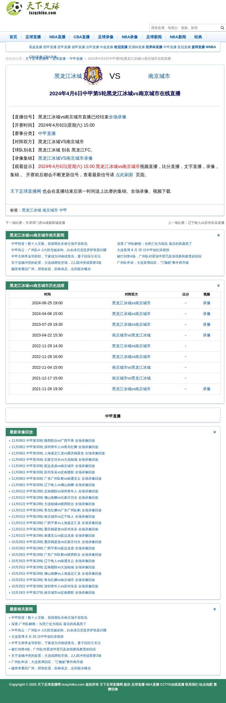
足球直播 (33, 37)
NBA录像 (130, 37)
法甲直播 (92, 47)
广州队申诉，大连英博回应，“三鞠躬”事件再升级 (153, 263)
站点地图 (205, 684)
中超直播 (106, 47)
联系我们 (191, 684)
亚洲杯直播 (136, 47)
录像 (207, 303)
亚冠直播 (184, 47)
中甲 (63, 210)
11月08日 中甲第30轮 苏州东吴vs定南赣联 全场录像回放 (53, 472)
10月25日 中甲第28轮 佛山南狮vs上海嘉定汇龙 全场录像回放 (56, 574)
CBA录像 (50, 57)
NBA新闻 (178, 37)
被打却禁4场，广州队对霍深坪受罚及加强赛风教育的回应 (159, 256)
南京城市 (159, 76)
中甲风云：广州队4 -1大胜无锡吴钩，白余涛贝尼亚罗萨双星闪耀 (59, 250)
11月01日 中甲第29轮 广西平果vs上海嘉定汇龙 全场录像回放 (56, 523)
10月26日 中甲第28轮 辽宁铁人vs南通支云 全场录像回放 (53, 561)
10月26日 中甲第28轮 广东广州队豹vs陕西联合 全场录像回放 (56, 555)
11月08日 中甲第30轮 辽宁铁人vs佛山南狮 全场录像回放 (53, 485)
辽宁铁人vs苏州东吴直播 (206, 223)
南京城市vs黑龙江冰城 (131, 335)
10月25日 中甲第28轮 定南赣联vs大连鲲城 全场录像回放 (53, 567)
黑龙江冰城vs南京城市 (131, 303)
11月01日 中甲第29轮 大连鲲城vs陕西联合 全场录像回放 (53, 504)
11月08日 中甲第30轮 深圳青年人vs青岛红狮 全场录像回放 (54, 447)
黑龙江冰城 (68, 76)
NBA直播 (57, 37)
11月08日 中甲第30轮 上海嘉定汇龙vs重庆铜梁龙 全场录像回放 (58, 453)
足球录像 (105, 37)
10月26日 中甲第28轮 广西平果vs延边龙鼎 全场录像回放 (53, 548)
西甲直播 (50, 47)
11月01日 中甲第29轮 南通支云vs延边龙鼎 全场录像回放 (53, 536)
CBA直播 (82, 37)
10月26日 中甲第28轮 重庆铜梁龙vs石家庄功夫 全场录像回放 (56, 542)
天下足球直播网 (25, 191)
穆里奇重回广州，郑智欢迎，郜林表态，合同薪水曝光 (51, 269)
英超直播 (35, 47)
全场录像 (117, 117)
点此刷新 (124, 174)
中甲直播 (170, 47)
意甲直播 (64, 47)
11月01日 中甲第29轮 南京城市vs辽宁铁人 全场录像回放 (53, 517)
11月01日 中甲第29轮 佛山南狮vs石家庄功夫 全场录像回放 (54, 498)
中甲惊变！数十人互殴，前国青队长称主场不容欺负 (49, 244)
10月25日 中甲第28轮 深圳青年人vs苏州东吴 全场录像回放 (54, 586)
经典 (198, 37)
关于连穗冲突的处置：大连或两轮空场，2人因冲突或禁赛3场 (56, 263)
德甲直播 (78, 47)
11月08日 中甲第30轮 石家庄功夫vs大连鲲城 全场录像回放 (54, 460)
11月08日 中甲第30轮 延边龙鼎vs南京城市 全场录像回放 (53, 466)
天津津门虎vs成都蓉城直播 (45, 223)
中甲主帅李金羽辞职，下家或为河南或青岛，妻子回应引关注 (56, 256)
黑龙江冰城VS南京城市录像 (65, 158)
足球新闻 (154, 37)
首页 (13, 37)
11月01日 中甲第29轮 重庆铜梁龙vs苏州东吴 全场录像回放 (54, 529)
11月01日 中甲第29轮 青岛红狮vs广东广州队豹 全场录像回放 (56, 510)
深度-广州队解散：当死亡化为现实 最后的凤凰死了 (154, 244)
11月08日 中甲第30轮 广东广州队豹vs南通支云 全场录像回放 (56, 479)
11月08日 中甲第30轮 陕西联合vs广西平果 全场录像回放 (53, 441)
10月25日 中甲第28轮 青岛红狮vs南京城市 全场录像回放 (53, 580)
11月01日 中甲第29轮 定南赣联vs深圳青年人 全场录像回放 (54, 491)
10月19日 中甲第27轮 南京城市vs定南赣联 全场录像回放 (53, 593)
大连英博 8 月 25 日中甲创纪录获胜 (143, 250)
